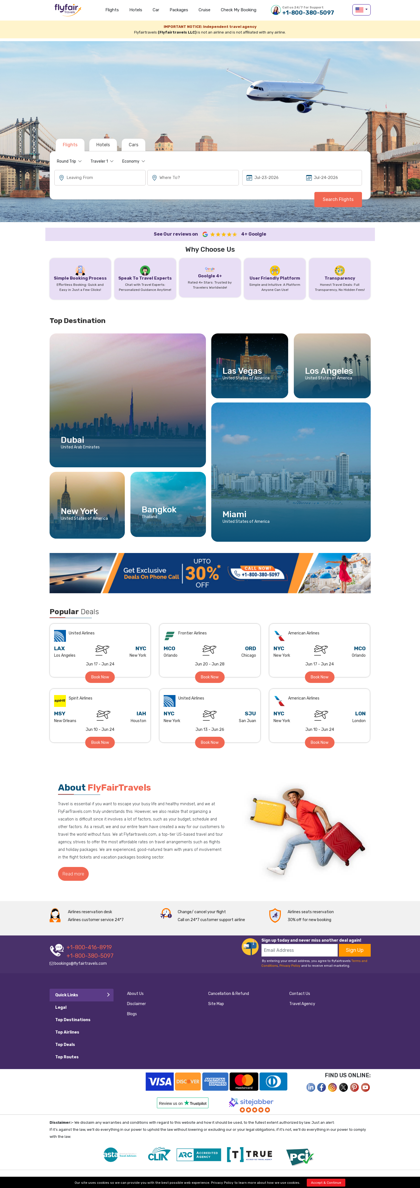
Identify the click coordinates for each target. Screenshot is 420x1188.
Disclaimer (136, 1003)
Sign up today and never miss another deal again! (311, 940)
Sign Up (355, 950)
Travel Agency (302, 1003)
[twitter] (344, 1087)
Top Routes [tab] (67, 1057)
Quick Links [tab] (66, 995)
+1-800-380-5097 (308, 10)
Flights (112, 9)
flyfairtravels (68, 12)
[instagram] (333, 1087)
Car (156, 9)
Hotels (135, 9)
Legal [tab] (60, 1007)
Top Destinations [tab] (72, 1019)
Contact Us (299, 993)
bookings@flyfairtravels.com (78, 963)
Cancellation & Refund (228, 993)
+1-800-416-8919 (89, 947)
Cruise (204, 9)
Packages (179, 9)
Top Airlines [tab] (67, 1032)
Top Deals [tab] (65, 1044)
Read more (73, 874)
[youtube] (366, 1087)
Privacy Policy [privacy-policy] (222, 1183)
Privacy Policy (289, 966)
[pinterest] (355, 1087)
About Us (135, 993)
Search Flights (338, 199)
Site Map (216, 1003)
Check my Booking (238, 9)
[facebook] (311, 1087)
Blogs (132, 1014)
